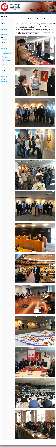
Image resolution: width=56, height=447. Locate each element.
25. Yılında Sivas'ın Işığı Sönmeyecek (6, 57)
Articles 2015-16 (4, 71)
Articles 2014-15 (4, 76)
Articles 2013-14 (4, 81)
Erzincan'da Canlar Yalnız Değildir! (6, 51)
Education (48, 12)
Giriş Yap (53, 1)
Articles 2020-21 (4, 34)
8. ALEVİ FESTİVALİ (5, 66)
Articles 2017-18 (4, 48)
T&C (54, 442)
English (42, 12)
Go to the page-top (11, 440)
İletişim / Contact (45, 1)
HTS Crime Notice (4, 19)
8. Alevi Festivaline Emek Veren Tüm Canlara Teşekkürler (7, 60)
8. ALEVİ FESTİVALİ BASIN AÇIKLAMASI (7, 64)
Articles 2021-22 (4, 29)
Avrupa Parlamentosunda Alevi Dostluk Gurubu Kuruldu (7, 54)
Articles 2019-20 (4, 39)
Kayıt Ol (50, 1)
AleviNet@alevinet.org (4, 1)
